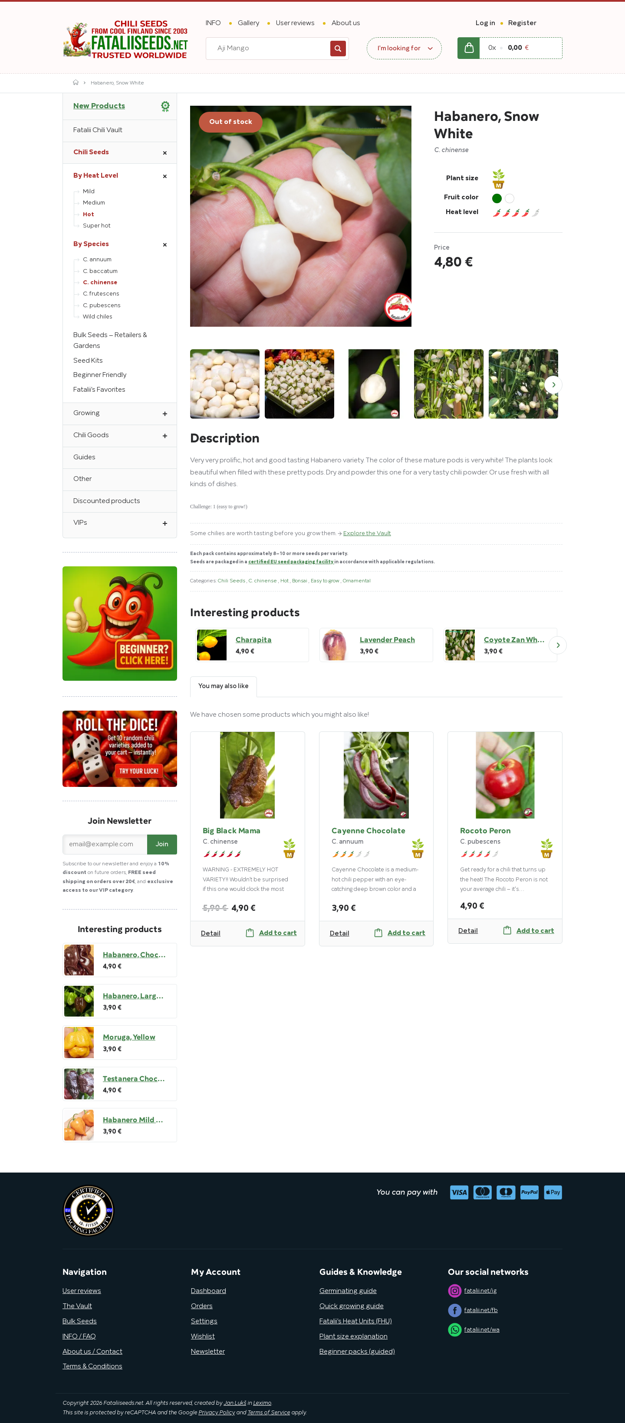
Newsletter (208, 1352)
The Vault (77, 1306)
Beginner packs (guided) (357, 1352)
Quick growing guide (351, 1306)
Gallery (248, 23)
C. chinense (263, 581)
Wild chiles (97, 317)
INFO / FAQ (79, 1336)
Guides (84, 457)
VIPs (125, 523)
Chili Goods (125, 436)
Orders (202, 1306)
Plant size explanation (353, 1336)
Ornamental (357, 581)
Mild (89, 191)
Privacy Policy (216, 1413)
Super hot (97, 226)
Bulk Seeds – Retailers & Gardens (110, 341)
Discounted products (106, 501)
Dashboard (208, 1291)
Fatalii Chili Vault (97, 130)
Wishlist (203, 1336)
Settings (204, 1321)
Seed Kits (88, 361)
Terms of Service (268, 1413)
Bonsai (300, 581)
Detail (210, 933)
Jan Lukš (235, 1403)
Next (553, 385)
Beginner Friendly (99, 375)
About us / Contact (92, 1352)
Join (162, 844)
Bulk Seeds (79, 1321)
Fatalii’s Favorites (99, 390)
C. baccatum (100, 271)
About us (346, 23)
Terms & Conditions (92, 1366)
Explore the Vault (367, 533)
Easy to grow (326, 581)
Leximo (262, 1403)
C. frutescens (101, 294)
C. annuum (97, 259)
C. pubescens (102, 305)
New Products (99, 106)
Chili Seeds (232, 581)
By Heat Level (125, 176)
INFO (213, 23)
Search (338, 48)
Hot (285, 581)
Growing (125, 414)
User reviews (295, 23)
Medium (94, 203)
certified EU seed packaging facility (291, 562)
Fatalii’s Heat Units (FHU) (355, 1321)
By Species (125, 244)
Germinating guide (348, 1291)
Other (82, 479)
